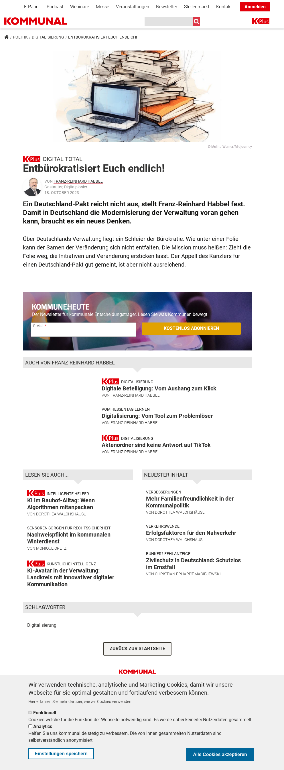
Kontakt (224, 6)
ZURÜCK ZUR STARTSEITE (137, 669)
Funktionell (44, 712)
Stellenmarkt (196, 6)
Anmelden (255, 6)
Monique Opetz (51, 569)
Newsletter (166, 6)
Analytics (42, 726)
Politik (20, 37)
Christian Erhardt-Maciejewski (188, 594)
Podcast (55, 6)
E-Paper (32, 6)
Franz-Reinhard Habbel (78, 181)
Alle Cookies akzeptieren (220, 754)
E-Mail (38, 326)
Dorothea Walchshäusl (61, 534)
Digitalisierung (48, 37)
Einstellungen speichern (61, 753)
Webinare (79, 6)
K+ (255, 22)
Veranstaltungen (132, 6)
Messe (102, 6)
